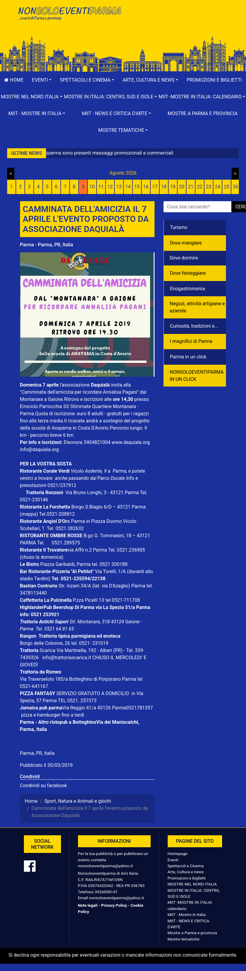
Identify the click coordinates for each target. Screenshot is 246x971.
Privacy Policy (114, 905)
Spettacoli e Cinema (186, 865)
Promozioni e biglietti (187, 878)
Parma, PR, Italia (37, 753)
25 (226, 187)
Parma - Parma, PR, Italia (46, 245)
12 (110, 187)
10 (92, 187)
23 (208, 187)
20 (181, 187)
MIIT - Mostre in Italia (187, 914)
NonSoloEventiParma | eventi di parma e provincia (69, 17)
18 (163, 187)
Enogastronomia (187, 288)
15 (137, 187)
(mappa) (29, 514)
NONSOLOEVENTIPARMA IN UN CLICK (197, 375)
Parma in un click (188, 357)
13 (119, 187)
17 (155, 187)
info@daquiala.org (39, 449)
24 (217, 187)
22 (199, 187)
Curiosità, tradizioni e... (194, 326)
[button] (42, 80)
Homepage (177, 853)
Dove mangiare (186, 243)
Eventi (173, 859)
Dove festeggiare (188, 273)
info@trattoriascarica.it (66, 657)
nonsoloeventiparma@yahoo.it (105, 865)
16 (146, 187)
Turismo (178, 227)
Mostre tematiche (184, 939)
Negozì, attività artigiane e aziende (197, 307)
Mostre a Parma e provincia (203, 113)
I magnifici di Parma (191, 341)
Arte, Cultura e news (186, 871)
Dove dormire (184, 258)
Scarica (47, 650)
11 (101, 187)
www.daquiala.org (130, 442)
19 (172, 187)
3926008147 (106, 891)
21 (190, 187)
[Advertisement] (177, 24)
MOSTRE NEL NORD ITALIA (192, 884)
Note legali (88, 905)
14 (128, 187)
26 (235, 187)
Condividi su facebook (43, 785)
